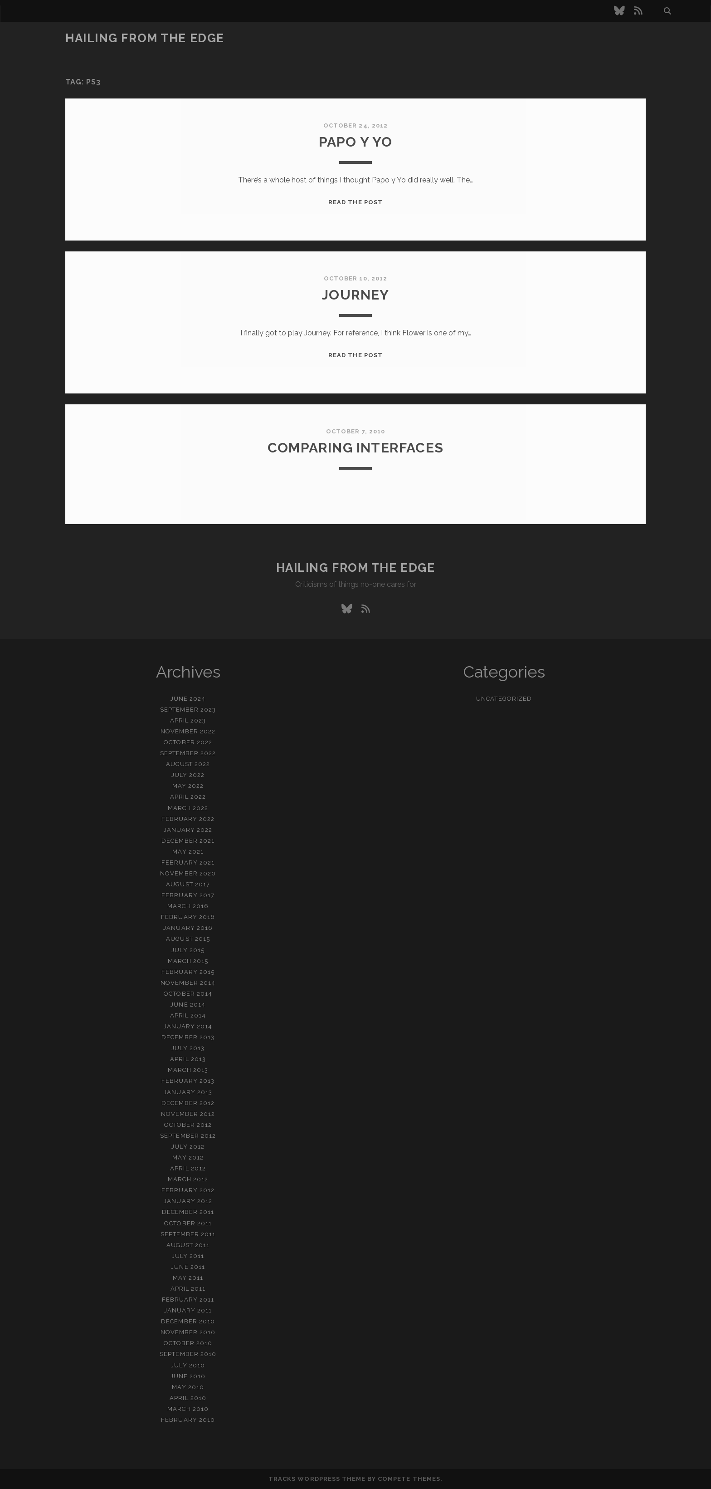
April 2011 (187, 1288)
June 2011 (188, 1266)
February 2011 (188, 1299)
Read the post (355, 202)
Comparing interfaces (355, 448)
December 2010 (188, 1321)
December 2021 (187, 840)
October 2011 (188, 1223)
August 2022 (188, 764)
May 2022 (188, 785)
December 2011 (188, 1212)
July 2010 (188, 1365)
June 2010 (187, 1376)
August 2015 (187, 938)
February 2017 (187, 895)
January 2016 (188, 927)
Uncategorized (504, 698)
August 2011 (187, 1245)
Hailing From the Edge (144, 38)
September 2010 (188, 1354)
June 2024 (187, 698)
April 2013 (187, 1059)
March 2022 (188, 808)
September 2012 (188, 1135)
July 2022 (188, 775)
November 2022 (188, 731)
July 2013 (187, 1048)
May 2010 (188, 1387)
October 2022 (188, 742)
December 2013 (187, 1037)
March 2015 (188, 961)
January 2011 (188, 1310)
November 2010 (188, 1332)
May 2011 (188, 1277)
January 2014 (188, 1026)
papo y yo (356, 142)
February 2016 (188, 917)
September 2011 (188, 1234)
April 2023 (188, 720)
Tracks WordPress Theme (316, 1478)
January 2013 (188, 1092)
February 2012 (187, 1190)
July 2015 (187, 950)
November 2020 (188, 873)
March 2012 (188, 1179)
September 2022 (188, 753)
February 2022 (188, 819)
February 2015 (187, 971)
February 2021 (187, 862)
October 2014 (188, 993)
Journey (355, 295)
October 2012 (188, 1124)
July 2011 (188, 1256)
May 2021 (187, 851)
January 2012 (188, 1201)
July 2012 (187, 1146)
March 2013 (188, 1069)
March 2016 (187, 906)
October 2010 (188, 1343)
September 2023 (188, 709)
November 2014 (188, 982)
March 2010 (187, 1408)
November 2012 (188, 1114)
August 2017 (187, 884)
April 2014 (188, 1015)
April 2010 (188, 1398)
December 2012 (187, 1103)
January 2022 (188, 829)
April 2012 (187, 1168)
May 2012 (187, 1157)
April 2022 (188, 796)
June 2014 (187, 1004)
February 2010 (188, 1419)
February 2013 (187, 1080)
